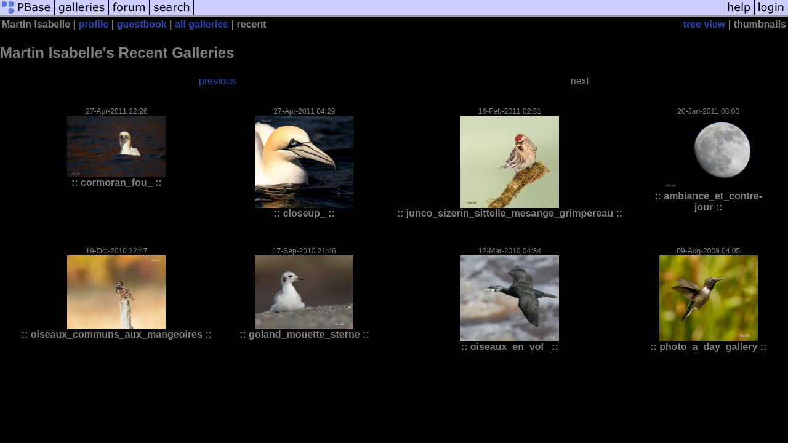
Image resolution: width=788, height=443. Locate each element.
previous (217, 81)
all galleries (201, 24)
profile (94, 24)
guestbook (142, 24)
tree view (704, 24)
